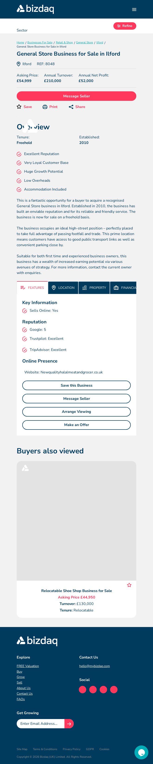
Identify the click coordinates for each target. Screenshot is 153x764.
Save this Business (76, 385)
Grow (21, 677)
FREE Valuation (28, 666)
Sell (19, 682)
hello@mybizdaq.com (94, 666)
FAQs (21, 699)
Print (50, 106)
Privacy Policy (71, 749)
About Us (24, 688)
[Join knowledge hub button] (69, 723)
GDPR (90, 749)
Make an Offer (76, 424)
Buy (19, 671)
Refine (124, 26)
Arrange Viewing (76, 411)
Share (77, 106)
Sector (22, 30)
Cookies (104, 749)
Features (32, 288)
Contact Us (25, 693)
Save (28, 106)
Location (63, 287)
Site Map (22, 749)
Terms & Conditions (45, 749)
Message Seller (76, 96)
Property (94, 288)
